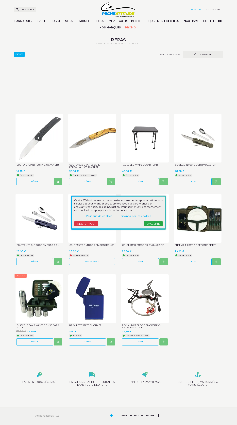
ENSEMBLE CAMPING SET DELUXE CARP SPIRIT (39, 279)
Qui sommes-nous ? (89, 414)
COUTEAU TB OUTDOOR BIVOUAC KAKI (197, 117)
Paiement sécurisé (88, 418)
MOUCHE (85, 21)
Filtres (20, 54)
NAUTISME (191, 21)
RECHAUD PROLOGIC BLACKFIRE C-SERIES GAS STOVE (142, 279)
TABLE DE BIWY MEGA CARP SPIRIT (141, 117)
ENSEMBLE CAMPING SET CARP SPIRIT (196, 198)
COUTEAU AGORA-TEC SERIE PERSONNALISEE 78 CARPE (85, 118)
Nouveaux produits (43, 405)
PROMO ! (131, 27)
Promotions (39, 401)
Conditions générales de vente (95, 409)
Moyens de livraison (88, 401)
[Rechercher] (25, 9)
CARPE (56, 21)
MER (112, 21)
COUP (100, 21)
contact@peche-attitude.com (180, 419)
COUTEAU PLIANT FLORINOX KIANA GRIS (39, 117)
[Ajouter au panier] (58, 134)
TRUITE (42, 21)
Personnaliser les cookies (134, 216)
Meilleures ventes (42, 409)
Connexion (128, 401)
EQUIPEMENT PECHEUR (163, 21)
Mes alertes (129, 405)
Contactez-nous (86, 423)
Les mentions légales (89, 405)
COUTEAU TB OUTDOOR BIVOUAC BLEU (39, 198)
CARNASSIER (23, 21)
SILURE (70, 21)
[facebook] (158, 383)
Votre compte (132, 396)
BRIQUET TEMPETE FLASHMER (86, 278)
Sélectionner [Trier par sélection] (203, 55)
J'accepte (153, 223)
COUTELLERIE (213, 21)
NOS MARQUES (110, 27)
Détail (34, 134)
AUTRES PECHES (130, 21)
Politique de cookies (99, 216)
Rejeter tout (86, 223)
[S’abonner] (111, 384)
